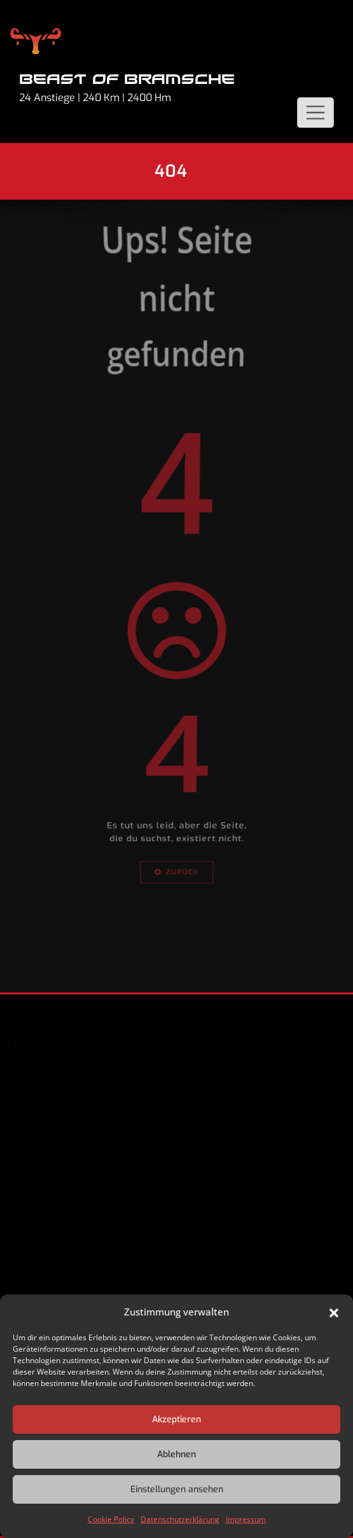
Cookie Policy (111, 1519)
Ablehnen (176, 1454)
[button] (334, 1311)
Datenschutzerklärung (180, 1519)
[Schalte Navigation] (315, 112)
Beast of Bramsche (127, 80)
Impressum (246, 1519)
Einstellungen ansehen (176, 1489)
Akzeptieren (176, 1419)
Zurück (176, 950)
